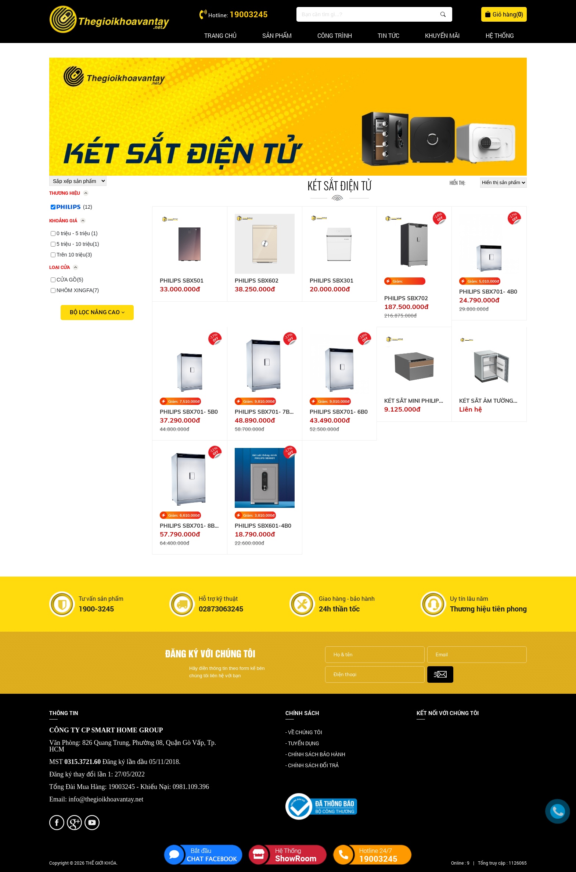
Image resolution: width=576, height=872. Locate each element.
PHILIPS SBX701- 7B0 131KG (264, 412)
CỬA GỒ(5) (70, 280)
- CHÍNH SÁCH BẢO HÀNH (315, 754)
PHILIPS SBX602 (256, 280)
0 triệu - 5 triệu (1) (77, 233)
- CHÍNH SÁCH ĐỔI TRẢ (312, 765)
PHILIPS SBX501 (182, 280)
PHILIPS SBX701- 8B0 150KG (189, 526)
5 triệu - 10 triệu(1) (78, 244)
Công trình (334, 35)
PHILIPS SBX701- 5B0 (189, 412)
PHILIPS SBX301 (331, 280)
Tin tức (388, 35)
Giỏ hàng (504, 14)
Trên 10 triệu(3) (74, 255)
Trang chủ (220, 35)
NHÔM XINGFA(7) (78, 290)
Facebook (428, 732)
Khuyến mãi (442, 35)
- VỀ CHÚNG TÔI (303, 732)
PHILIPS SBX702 (406, 298)
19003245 (249, 14)
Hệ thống (500, 35)
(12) (74, 207)
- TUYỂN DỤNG (302, 743)
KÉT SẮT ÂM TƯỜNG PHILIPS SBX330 (486, 401)
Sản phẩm (277, 35)
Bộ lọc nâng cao (97, 312)
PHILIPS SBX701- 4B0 (488, 291)
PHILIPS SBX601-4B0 (263, 526)
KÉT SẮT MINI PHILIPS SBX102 (413, 401)
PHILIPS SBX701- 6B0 (339, 412)
